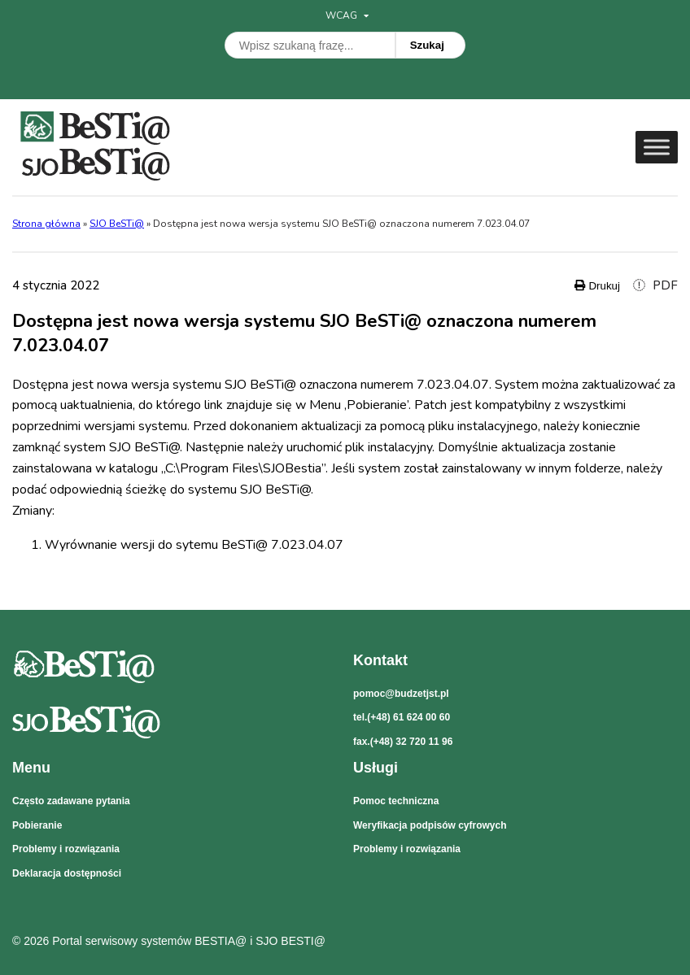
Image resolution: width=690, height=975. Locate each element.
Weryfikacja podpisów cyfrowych (430, 825)
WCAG (347, 15)
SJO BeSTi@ (117, 223)
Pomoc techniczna (396, 801)
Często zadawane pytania (71, 801)
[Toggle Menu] (657, 147)
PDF (655, 285)
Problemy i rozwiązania (66, 849)
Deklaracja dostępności (66, 873)
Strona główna (46, 223)
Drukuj (597, 286)
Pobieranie (37, 825)
